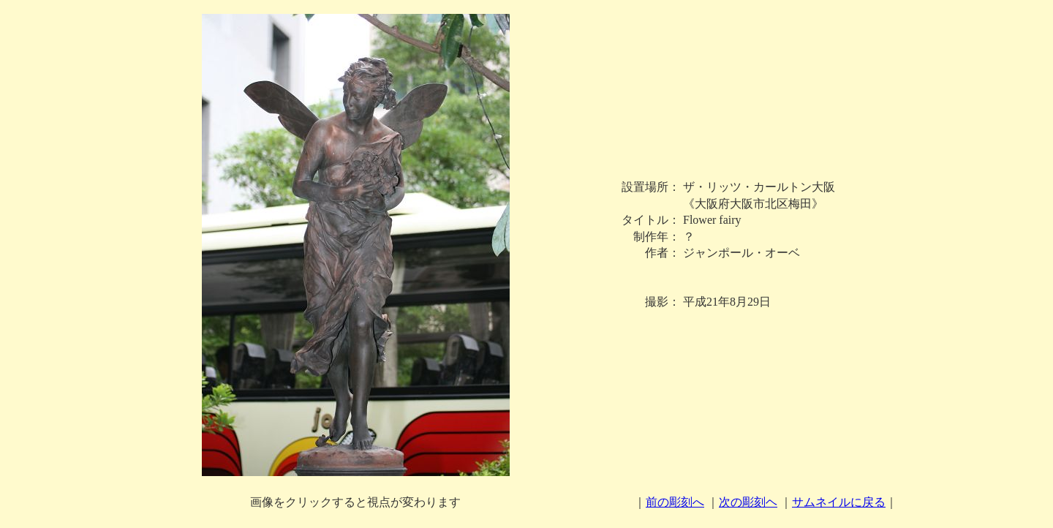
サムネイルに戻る (839, 502)
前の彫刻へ (675, 502)
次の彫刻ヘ (748, 502)
